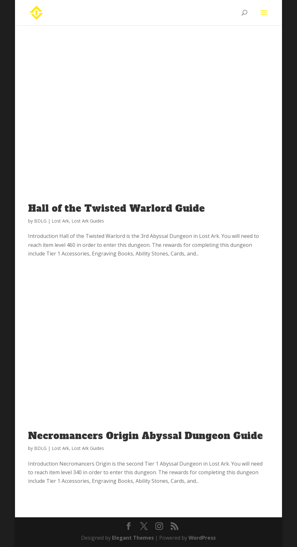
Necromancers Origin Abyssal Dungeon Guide (145, 435)
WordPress (202, 537)
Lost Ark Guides (87, 221)
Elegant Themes (133, 537)
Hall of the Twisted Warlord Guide (116, 208)
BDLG (40, 221)
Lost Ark (60, 221)
